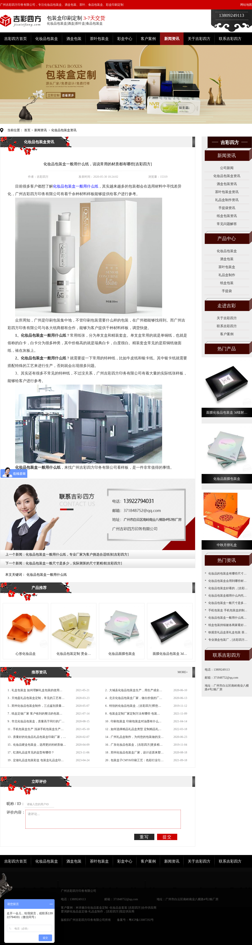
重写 (144, 837)
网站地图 (246, 4)
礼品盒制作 (226, 275)
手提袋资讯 (226, 208)
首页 (27, 130)
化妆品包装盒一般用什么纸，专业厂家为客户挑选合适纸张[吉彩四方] (77, 554)
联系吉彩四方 (230, 39)
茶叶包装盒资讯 (227, 192)
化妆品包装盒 (46, 39)
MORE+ (183, 672)
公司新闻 (227, 168)
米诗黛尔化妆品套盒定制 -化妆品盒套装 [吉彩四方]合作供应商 (116, 907)
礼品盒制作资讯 (227, 200)
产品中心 (226, 238)
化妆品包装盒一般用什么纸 (46, 574)
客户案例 (148, 39)
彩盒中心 (124, 39)
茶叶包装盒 (99, 39)
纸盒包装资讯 (227, 216)
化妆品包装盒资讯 (63, 130)
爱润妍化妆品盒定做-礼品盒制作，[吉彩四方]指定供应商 (97, 911)
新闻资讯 (171, 39)
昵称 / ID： (16, 804)
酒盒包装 (73, 39)
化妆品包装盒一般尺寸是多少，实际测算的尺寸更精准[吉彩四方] (74, 563)
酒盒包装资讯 (227, 184)
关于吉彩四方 (199, 39)
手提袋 (227, 291)
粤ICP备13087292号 (141, 919)
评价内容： (16, 812)
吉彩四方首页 (15, 39)
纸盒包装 (227, 283)
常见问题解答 (227, 224)
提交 (167, 837)
